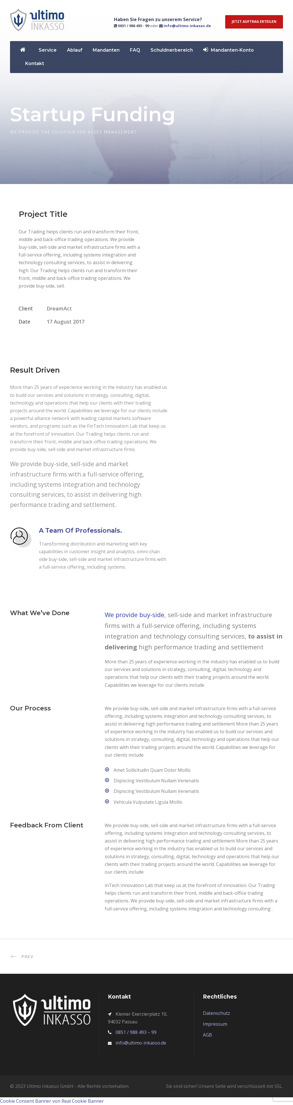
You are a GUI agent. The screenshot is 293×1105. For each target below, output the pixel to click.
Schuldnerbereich (172, 50)
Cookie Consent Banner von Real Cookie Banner (52, 1101)
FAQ (135, 50)
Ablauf (74, 50)
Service (48, 50)
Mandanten (106, 50)
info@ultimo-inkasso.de (187, 25)
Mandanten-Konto (228, 50)
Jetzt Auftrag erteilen (254, 21)
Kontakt (34, 63)
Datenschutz (216, 1013)
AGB (207, 1035)
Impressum (215, 1024)
